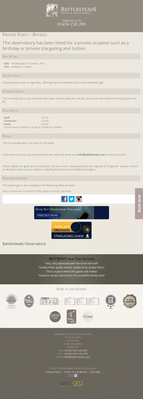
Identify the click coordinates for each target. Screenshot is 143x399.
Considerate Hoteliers (11, 301)
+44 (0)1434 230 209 (75, 350)
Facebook (64, 199)
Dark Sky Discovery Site (55, 316)
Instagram (79, 199)
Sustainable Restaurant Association (110, 301)
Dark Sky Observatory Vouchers (58, 209)
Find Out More (47, 215)
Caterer (49, 301)
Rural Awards (130, 301)
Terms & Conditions (75, 372)
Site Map (95, 372)
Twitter (72, 199)
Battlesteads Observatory (24, 243)
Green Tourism (29, 301)
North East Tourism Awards (82, 301)
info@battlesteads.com (91, 154)
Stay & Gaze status (71, 316)
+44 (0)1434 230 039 (75, 353)
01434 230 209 (72, 24)
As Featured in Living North (88, 316)
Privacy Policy (53, 372)
